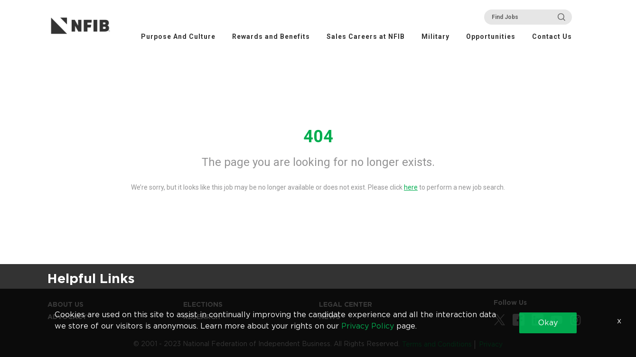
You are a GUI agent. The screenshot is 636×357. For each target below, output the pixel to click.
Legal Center (345, 304)
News (329, 316)
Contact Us (552, 36)
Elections (203, 304)
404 (318, 136)
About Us (65, 304)
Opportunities (490, 36)
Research (201, 316)
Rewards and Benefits (271, 36)
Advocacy (67, 316)
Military (435, 36)
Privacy (491, 344)
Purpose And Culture (178, 36)
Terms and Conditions (437, 344)
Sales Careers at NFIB (366, 36)
